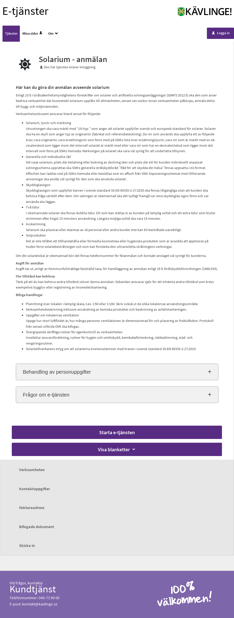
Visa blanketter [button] (117, 449)
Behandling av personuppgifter (57, 372)
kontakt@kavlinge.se (39, 603)
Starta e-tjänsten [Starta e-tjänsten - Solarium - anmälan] (117, 432)
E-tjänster (25, 11)
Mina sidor (32, 33)
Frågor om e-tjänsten (46, 395)
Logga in (221, 33)
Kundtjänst (33, 589)
